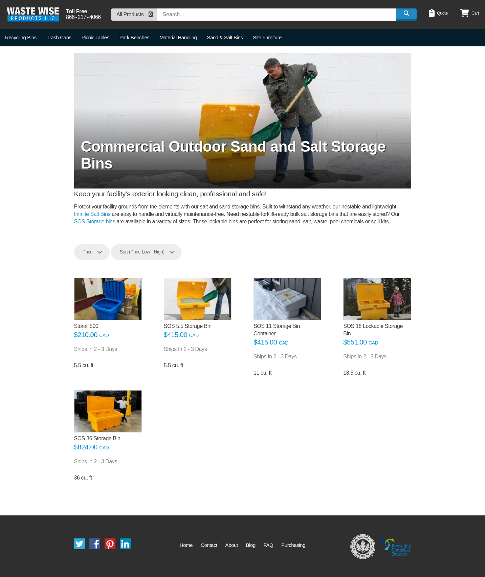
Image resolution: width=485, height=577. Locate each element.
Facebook (94, 543)
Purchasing (293, 545)
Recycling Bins (21, 37)
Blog (250, 545)
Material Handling (178, 37)
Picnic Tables (95, 37)
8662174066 (83, 17)
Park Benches (134, 37)
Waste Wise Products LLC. (33, 14)
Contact (209, 545)
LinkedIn (125, 543)
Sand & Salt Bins (225, 37)
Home (186, 545)
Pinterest (110, 543)
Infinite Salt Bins (92, 214)
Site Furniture (267, 37)
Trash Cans (59, 37)
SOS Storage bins (94, 221)
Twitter (79, 543)
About (231, 545)
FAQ (268, 545)
